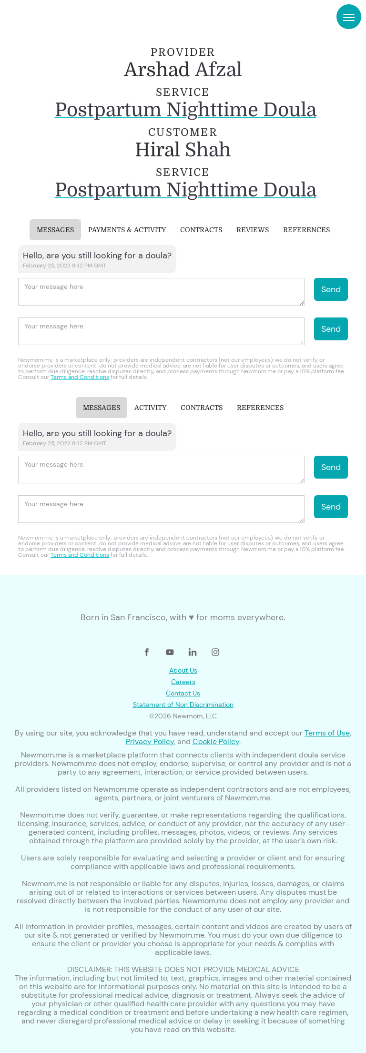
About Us (183, 670)
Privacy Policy (150, 741)
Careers (183, 681)
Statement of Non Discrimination (183, 704)
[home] (40, 17)
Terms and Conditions (80, 377)
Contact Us (183, 693)
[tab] (55, 229)
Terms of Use (327, 733)
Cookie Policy (216, 741)
